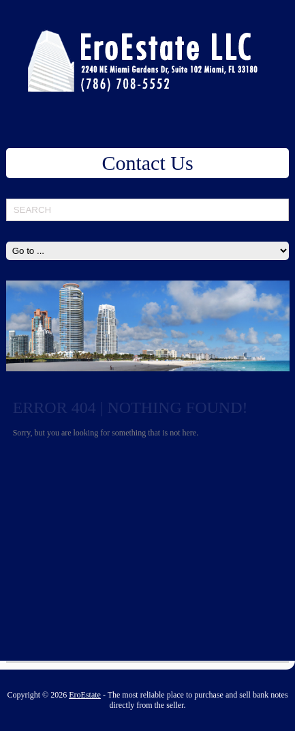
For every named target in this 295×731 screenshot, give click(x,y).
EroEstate (85, 695)
